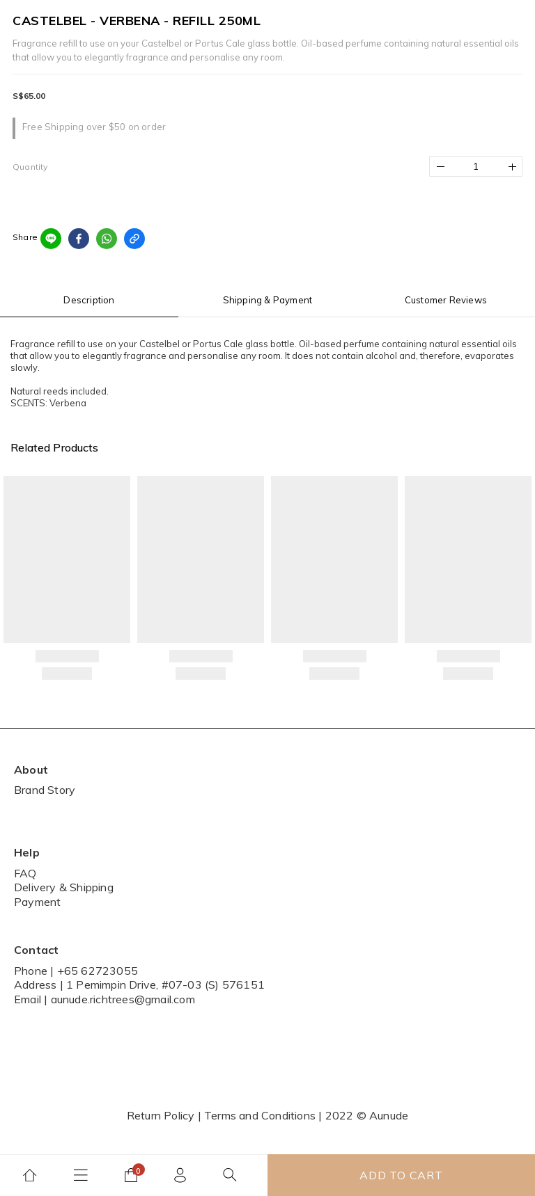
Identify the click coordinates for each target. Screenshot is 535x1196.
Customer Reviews (446, 299)
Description (88, 299)
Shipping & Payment (268, 299)
